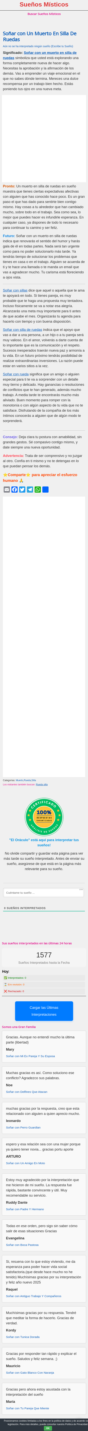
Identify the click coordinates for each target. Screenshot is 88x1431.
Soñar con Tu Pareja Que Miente (27, 1408)
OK (48, 1428)
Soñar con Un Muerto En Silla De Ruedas (39, 36)
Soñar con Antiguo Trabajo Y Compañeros (33, 1296)
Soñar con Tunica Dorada (22, 1337)
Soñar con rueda (16, 374)
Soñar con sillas (15, 290)
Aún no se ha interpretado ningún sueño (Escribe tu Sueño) (38, 46)
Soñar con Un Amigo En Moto (25, 1163)
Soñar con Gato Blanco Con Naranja (30, 1372)
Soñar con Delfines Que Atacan (26, 1091)
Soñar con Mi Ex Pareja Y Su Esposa (30, 1056)
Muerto (19, 780)
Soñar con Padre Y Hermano (25, 1209)
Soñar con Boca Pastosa (22, 1244)
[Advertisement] (44, 138)
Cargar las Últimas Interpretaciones (44, 1011)
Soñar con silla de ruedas (22, 330)
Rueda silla (42, 784)
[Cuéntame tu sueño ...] (43, 892)
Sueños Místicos (44, 4)
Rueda (27, 780)
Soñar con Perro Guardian (23, 1127)
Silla (34, 780)
